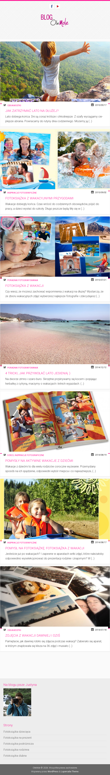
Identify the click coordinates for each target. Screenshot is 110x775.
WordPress (53, 771)
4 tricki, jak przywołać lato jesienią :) (37, 373)
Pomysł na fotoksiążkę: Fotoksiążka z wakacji (44, 548)
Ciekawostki (14, 105)
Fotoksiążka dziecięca (16, 731)
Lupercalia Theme (69, 771)
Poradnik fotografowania (22, 280)
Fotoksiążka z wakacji (24, 286)
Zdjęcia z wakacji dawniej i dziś (32, 635)
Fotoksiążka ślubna (15, 755)
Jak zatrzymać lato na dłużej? (32, 111)
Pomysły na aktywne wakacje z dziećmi (39, 461)
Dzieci (10, 455)
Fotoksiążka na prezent (17, 737)
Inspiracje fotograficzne (22, 192)
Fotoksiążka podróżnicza (18, 743)
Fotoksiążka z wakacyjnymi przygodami (39, 198)
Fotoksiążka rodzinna (16, 749)
